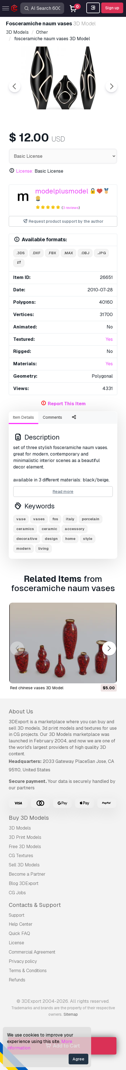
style (87, 538)
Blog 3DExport (24, 883)
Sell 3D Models (24, 865)
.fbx (52, 253)
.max (68, 253)
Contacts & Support (35, 905)
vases (39, 519)
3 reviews (71, 207)
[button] (109, 648)
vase (21, 519)
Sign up (112, 7)
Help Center (21, 924)
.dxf (36, 253)
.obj (85, 253)
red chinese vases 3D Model (36, 687)
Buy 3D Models (29, 817)
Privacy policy (23, 961)
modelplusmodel (61, 191)
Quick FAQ (19, 933)
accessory (74, 528)
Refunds (17, 980)
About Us (21, 711)
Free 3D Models (25, 847)
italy (70, 519)
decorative (26, 538)
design (51, 538)
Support (16, 915)
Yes (109, 339)
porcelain (90, 519)
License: (24, 171)
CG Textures (21, 856)
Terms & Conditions (28, 971)
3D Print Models (25, 837)
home (70, 538)
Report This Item (67, 404)
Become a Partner (27, 874)
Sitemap (71, 1014)
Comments (52, 417)
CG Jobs (17, 893)
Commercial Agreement (32, 952)
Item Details (23, 417)
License (16, 943)
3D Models (20, 828)
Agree (78, 1059)
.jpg (101, 253)
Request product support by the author (63, 221)
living (43, 548)
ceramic (49, 528)
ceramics (25, 528)
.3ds (20, 253)
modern (23, 548)
